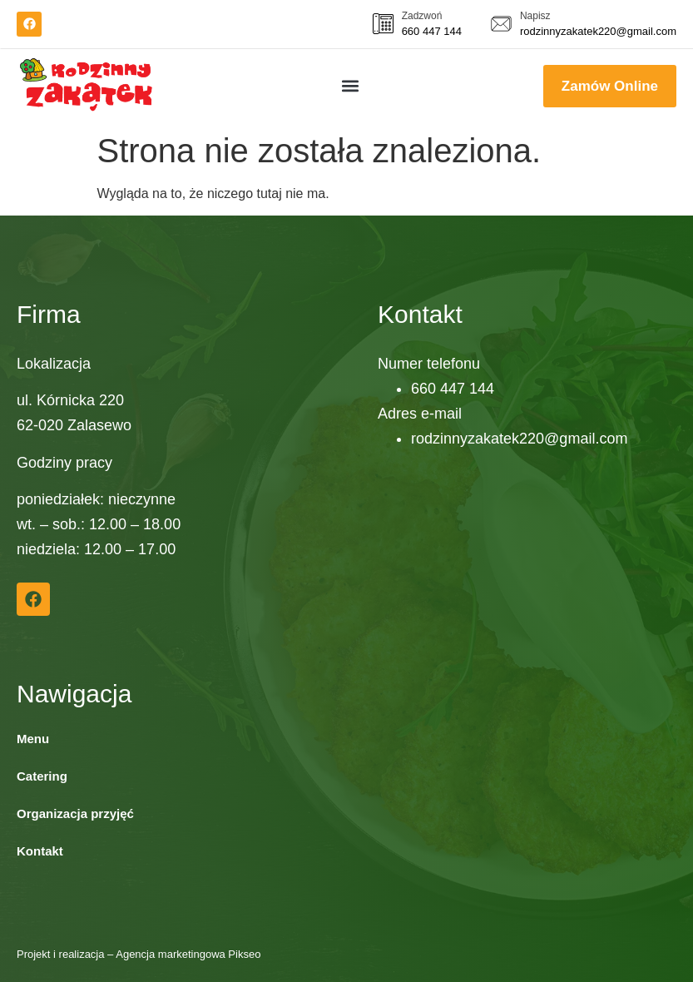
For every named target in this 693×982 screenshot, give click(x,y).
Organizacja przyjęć (75, 813)
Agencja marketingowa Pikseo (188, 954)
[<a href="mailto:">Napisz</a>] (501, 23)
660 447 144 (432, 31)
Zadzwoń (422, 16)
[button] (350, 86)
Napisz (535, 16)
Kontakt (40, 851)
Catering (42, 776)
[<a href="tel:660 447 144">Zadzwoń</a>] (383, 23)
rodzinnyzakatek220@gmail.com (598, 31)
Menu (33, 739)
